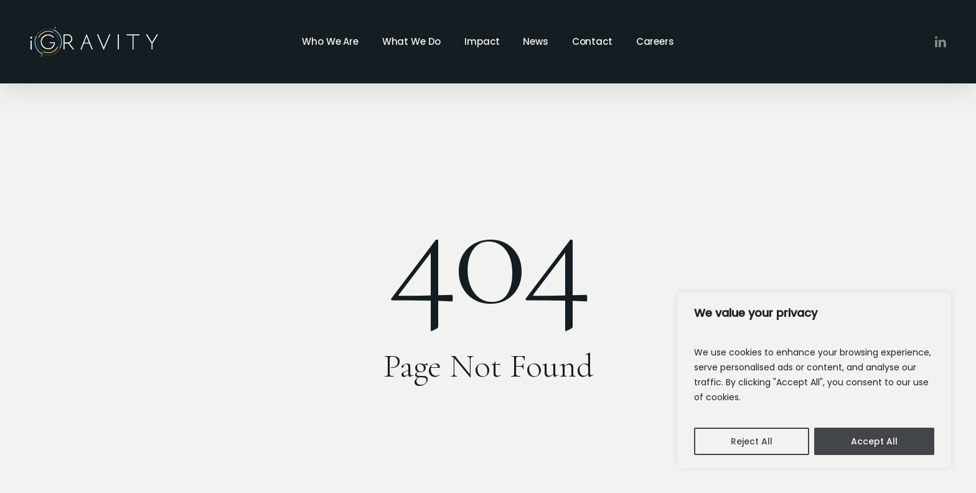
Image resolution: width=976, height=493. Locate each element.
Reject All (751, 441)
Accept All (874, 441)
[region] (814, 380)
